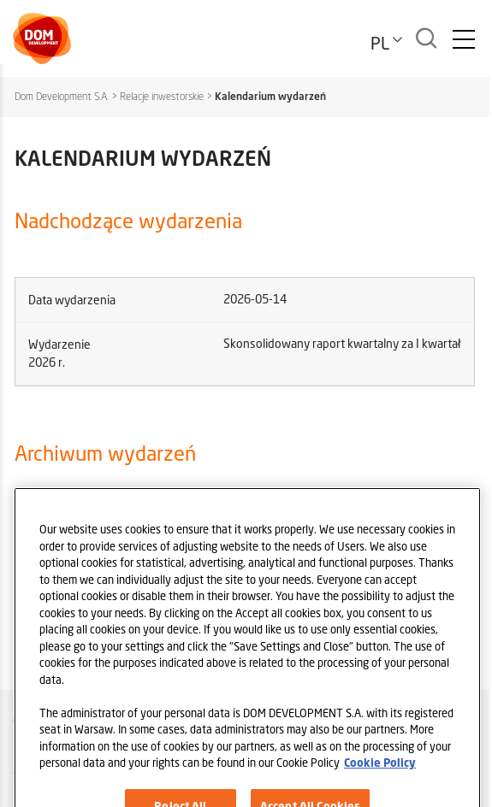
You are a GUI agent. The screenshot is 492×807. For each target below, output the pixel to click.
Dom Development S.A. (62, 96)
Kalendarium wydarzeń (270, 96)
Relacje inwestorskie (162, 96)
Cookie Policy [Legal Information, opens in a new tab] (380, 776)
